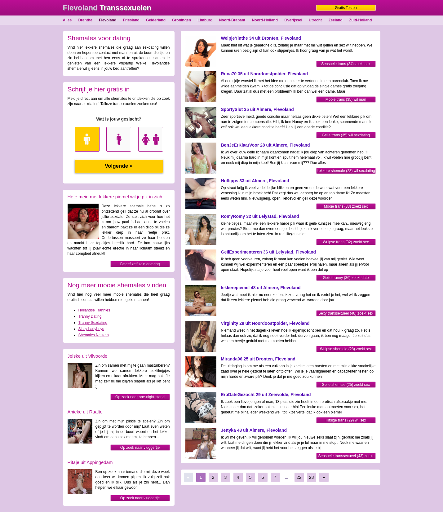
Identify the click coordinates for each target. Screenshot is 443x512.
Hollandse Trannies (94, 310)
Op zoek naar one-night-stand (140, 397)
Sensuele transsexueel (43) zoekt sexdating (345, 456)
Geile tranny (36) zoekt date (346, 278)
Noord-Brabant (232, 20)
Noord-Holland (265, 20)
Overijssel (293, 20)
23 (311, 477)
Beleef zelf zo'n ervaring (140, 264)
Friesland (131, 20)
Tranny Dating (90, 316)
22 (299, 477)
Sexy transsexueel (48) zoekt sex (345, 313)
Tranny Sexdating (93, 322)
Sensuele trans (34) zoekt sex (345, 64)
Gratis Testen (346, 8)
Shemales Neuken (93, 335)
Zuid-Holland (360, 20)
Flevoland (107, 20)
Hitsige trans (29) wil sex (346, 420)
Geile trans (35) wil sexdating (346, 135)
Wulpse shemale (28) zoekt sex (346, 349)
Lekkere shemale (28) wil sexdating (346, 171)
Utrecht (315, 20)
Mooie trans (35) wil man (346, 99)
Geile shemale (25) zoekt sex (346, 384)
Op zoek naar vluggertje (140, 447)
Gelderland (156, 20)
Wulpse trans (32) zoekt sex (346, 242)
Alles (67, 20)
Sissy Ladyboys (91, 329)
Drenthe (85, 20)
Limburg (204, 20)
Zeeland (335, 20)
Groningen (181, 20)
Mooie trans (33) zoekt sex (346, 206)
